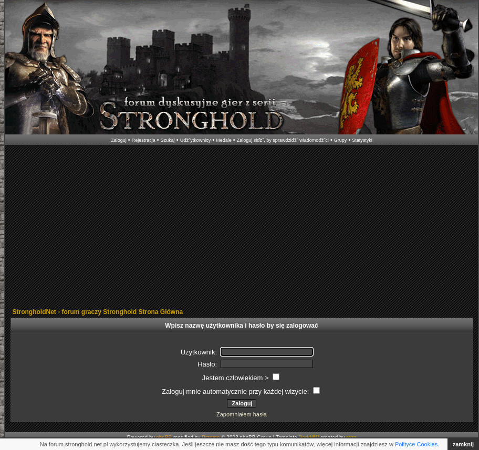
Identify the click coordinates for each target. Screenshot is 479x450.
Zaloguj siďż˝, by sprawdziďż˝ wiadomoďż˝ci (283, 140)
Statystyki (362, 140)
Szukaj (168, 140)
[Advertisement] (163, 227)
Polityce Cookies (416, 444)
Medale (224, 140)
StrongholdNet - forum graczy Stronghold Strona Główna (98, 312)
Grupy (340, 140)
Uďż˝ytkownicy (195, 140)
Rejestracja (143, 140)
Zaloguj (119, 140)
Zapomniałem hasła (241, 414)
